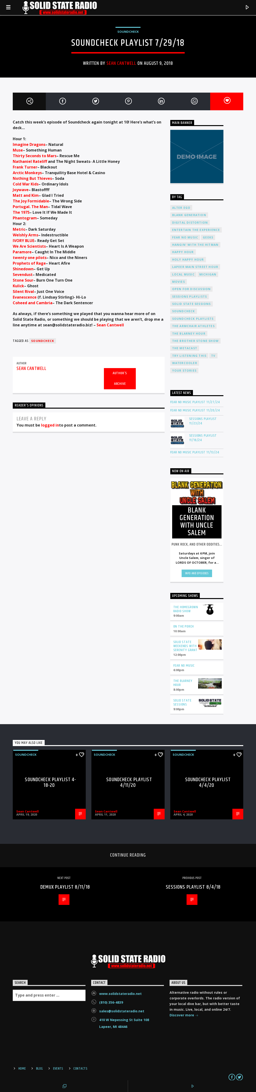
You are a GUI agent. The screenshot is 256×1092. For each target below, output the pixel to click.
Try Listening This (189, 356)
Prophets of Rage (29, 263)
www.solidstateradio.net (120, 993)
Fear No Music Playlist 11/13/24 (194, 452)
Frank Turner (25, 167)
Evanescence (25, 297)
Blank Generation (189, 215)
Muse (18, 150)
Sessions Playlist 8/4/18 (193, 887)
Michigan (208, 274)
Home (22, 1068)
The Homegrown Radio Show (185, 609)
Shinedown (23, 268)
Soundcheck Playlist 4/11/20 (129, 782)
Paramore (22, 252)
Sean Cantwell (122, 63)
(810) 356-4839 (111, 1002)
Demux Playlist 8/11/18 (65, 887)
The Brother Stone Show (195, 341)
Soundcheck (128, 31)
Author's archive (120, 378)
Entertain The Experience (196, 230)
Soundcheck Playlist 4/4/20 (208, 782)
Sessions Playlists (189, 297)
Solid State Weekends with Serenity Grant (185, 646)
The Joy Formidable (31, 201)
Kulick (18, 285)
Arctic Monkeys (27, 172)
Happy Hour (183, 252)
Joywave (21, 189)
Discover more (184, 1015)
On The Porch (183, 626)
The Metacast (184, 348)
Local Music (183, 274)
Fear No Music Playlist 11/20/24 (195, 410)
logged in (50, 425)
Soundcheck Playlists (193, 319)
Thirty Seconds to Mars (34, 155)
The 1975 (21, 212)
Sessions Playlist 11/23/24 (203, 421)
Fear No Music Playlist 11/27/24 (195, 402)
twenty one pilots (30, 257)
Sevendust (23, 274)
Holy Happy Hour (188, 260)
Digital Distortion (190, 223)
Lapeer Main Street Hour (195, 267)
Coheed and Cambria (32, 302)
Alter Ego (181, 208)
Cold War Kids (25, 184)
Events (58, 1068)
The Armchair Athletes (193, 326)
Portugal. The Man (30, 206)
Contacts (80, 1068)
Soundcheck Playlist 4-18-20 (50, 782)
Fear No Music (185, 237)
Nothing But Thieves (32, 178)
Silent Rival (23, 291)
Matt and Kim (26, 195)
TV (213, 356)
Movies (178, 282)
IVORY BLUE (23, 240)
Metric (19, 229)
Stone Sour (23, 280)
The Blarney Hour (188, 334)
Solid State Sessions (191, 304)
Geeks (208, 237)
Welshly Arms (25, 235)
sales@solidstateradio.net (121, 1011)
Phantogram (25, 218)
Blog (39, 1068)
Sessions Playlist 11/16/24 (203, 437)
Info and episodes (197, 573)
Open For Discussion (191, 289)
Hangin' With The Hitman (195, 245)
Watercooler (184, 363)
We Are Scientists (29, 246)
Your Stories (184, 371)
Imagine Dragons (29, 144)
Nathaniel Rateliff (30, 161)
